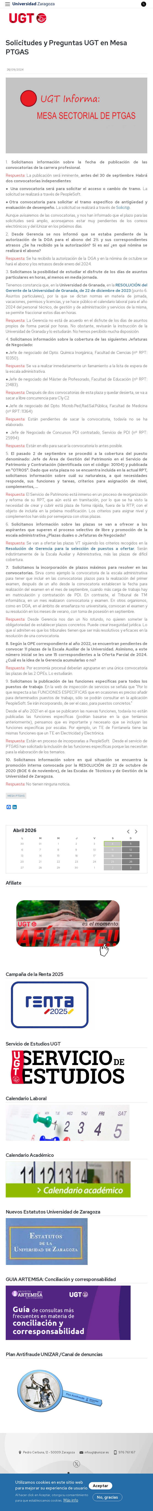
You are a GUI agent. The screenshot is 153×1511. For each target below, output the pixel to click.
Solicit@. (123, 207)
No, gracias (107, 1497)
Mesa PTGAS (16, 796)
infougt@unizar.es (97, 1452)
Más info (70, 1500)
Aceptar (100, 1486)
